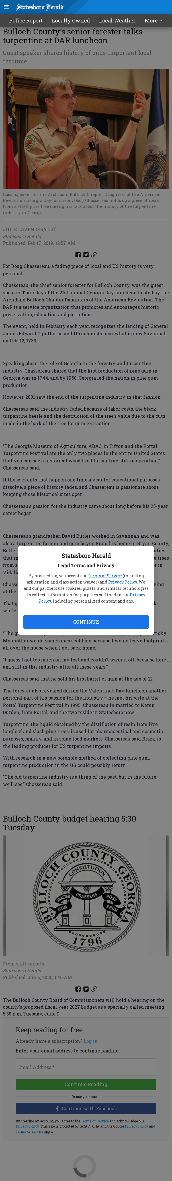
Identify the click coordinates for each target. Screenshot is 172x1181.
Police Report (26, 20)
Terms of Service (105, 575)
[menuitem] (155, 20)
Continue (86, 622)
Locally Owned (71, 20)
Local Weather (117, 20)
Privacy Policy (122, 582)
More (155, 20)
